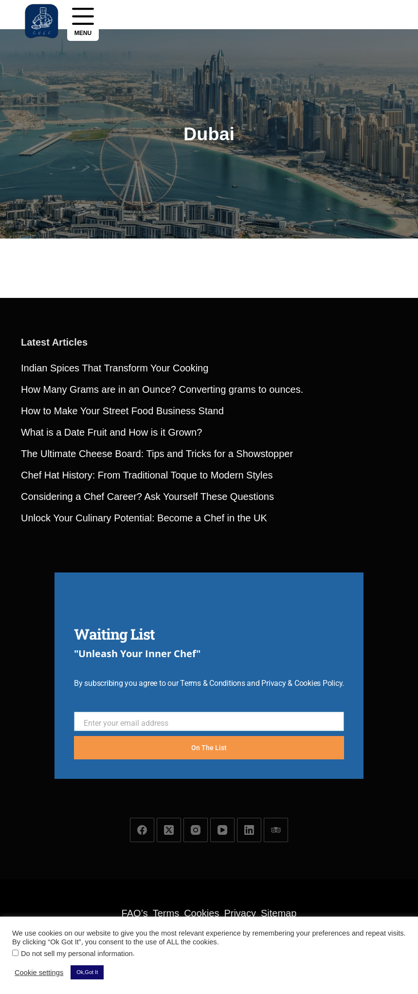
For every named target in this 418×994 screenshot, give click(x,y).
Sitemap (278, 913)
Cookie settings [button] (39, 972)
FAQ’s (135, 913)
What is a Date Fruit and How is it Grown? (111, 474)
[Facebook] (142, 830)
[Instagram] (195, 830)
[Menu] (83, 20)
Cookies (201, 913)
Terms (166, 913)
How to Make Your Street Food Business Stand (122, 452)
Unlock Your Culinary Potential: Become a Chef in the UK (144, 559)
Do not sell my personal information (77, 953)
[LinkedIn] (249, 830)
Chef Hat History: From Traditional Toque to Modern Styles (147, 517)
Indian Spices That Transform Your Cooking (114, 410)
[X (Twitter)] (169, 830)
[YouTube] (222, 830)
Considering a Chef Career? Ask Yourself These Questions (147, 538)
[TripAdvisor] (276, 830)
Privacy (240, 913)
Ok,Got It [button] (87, 972)
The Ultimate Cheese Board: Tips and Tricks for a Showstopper (157, 495)
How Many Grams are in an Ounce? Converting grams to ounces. (162, 431)
